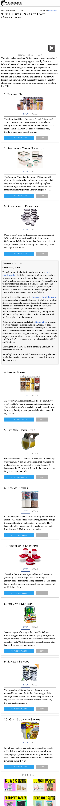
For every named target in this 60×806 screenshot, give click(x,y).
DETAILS (34, 114)
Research (22, 55)
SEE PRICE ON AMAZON (19, 138)
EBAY (42, 138)
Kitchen (20, 10)
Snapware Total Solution (44, 297)
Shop (31, 55)
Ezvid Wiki (5, 10)
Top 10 (39, 55)
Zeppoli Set (40, 322)
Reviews (13, 10)
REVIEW (25, 114)
